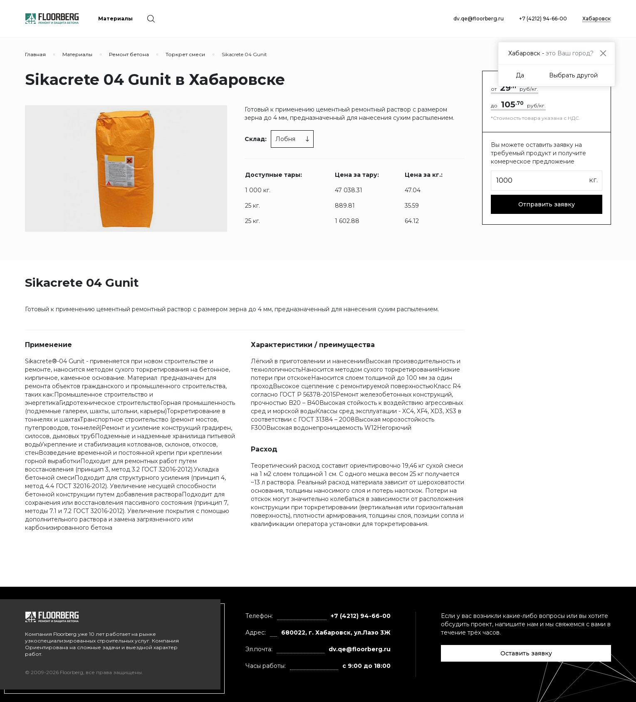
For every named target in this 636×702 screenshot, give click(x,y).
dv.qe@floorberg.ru (478, 18)
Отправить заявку (546, 204)
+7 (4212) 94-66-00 (543, 18)
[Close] (603, 53)
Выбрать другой (573, 75)
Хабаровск (596, 18)
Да (520, 75)
